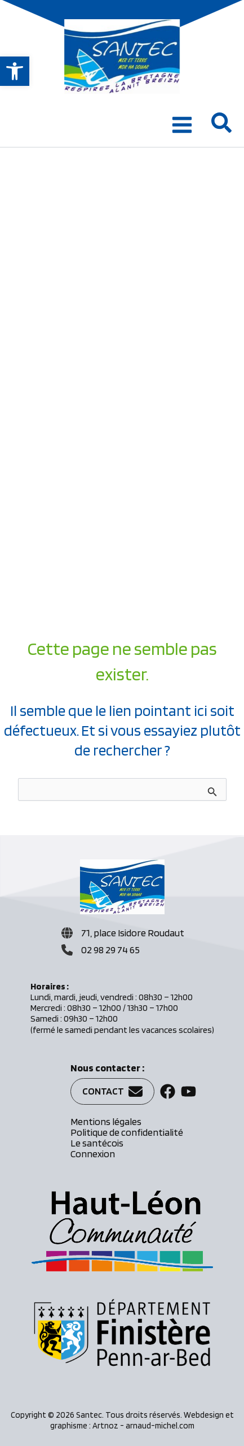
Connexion (92, 1154)
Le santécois (96, 1143)
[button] (14, 71)
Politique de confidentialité (126, 1132)
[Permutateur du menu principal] (182, 125)
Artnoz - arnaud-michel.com (143, 1426)
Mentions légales (105, 1121)
